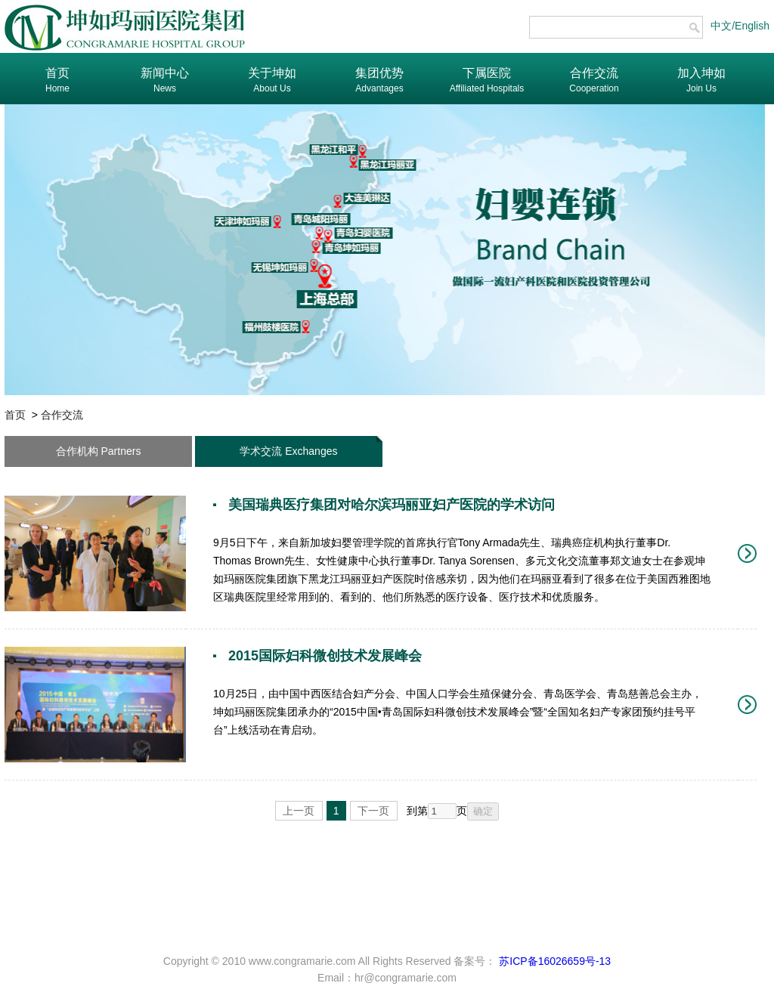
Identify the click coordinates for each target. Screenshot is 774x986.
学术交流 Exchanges (288, 451)
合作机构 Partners (98, 451)
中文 (721, 26)
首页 (15, 415)
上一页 (298, 811)
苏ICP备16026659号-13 (553, 961)
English (752, 26)
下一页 (373, 811)
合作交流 (62, 415)
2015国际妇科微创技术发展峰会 (325, 655)
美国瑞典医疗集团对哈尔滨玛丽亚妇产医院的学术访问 (391, 504)
